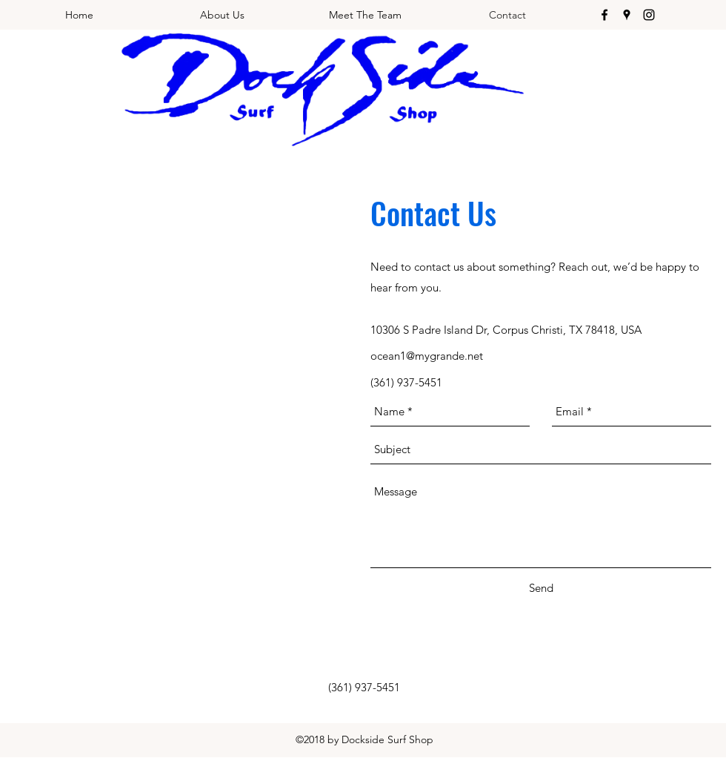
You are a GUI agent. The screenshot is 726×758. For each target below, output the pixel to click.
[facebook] (604, 14)
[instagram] (649, 14)
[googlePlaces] (626, 14)
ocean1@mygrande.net (426, 356)
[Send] (541, 588)
